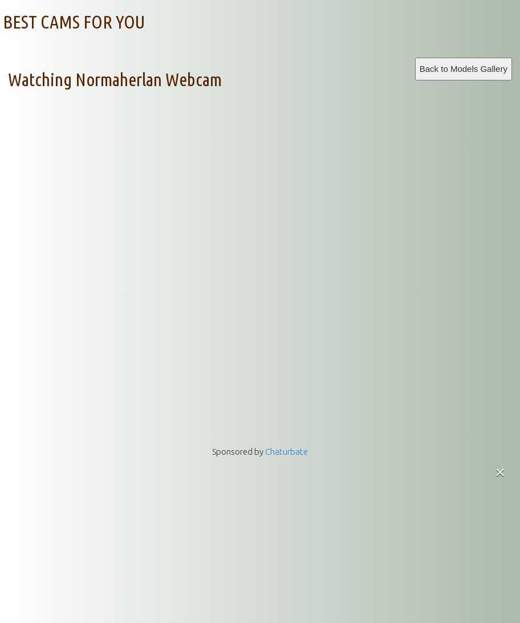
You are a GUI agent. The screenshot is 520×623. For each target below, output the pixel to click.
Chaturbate (286, 451)
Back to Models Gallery (463, 69)
